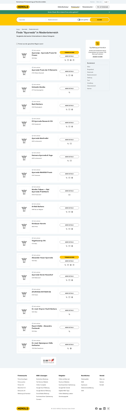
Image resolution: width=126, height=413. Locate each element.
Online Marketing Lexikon (66, 393)
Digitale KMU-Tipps (64, 390)
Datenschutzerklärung (87, 388)
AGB (82, 382)
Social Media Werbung (42, 393)
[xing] (108, 408)
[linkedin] (104, 408)
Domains (38, 399)
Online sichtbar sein (64, 379)
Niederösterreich (92, 75)
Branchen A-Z (22, 388)
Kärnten (89, 88)
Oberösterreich (91, 86)
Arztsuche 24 (21, 390)
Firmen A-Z (21, 385)
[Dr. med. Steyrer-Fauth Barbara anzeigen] (24, 312)
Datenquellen (85, 379)
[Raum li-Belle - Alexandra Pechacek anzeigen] (24, 329)
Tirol (88, 80)
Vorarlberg (90, 83)
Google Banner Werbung (43, 390)
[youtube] (100, 408)
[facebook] (96, 408)
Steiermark (90, 72)
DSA (82, 390)
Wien (88, 66)
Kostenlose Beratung (42, 379)
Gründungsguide (63, 396)
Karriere (92, 2)
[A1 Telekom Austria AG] (48, 361)
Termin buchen (69, 52)
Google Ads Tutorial (64, 388)
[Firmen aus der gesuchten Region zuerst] (17, 43)
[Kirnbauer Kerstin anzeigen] (24, 226)
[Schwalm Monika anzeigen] (24, 90)
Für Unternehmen (102, 7)
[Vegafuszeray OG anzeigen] (24, 243)
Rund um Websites (64, 382)
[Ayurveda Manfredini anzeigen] (24, 141)
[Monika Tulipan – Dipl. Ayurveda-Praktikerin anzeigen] (24, 192)
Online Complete (41, 385)
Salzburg (89, 77)
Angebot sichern (97, 56)
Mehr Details (69, 56)
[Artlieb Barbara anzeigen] (24, 209)
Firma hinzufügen (22, 379)
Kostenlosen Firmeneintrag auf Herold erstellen (31, 2)
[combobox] (32, 20)
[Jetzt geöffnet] (79, 20)
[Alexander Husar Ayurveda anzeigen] (24, 260)
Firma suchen (21, 382)
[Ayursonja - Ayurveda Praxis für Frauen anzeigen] (24, 56)
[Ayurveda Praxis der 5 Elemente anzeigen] (24, 73)
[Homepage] (23, 7)
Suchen (99, 19)
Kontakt (102, 385)
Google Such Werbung (42, 388)
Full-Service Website (42, 382)
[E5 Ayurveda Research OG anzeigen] (24, 124)
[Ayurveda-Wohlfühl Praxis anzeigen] (24, 175)
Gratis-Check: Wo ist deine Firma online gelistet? (63, 12)
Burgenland (90, 69)
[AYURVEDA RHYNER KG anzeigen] (24, 295)
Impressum (84, 385)
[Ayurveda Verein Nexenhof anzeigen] (24, 278)
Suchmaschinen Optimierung (44, 396)
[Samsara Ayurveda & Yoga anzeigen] (24, 158)
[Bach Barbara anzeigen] (24, 107)
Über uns (99, 2)
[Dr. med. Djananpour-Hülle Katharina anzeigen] (24, 346)
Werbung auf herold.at (24, 393)
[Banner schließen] (109, 12)
